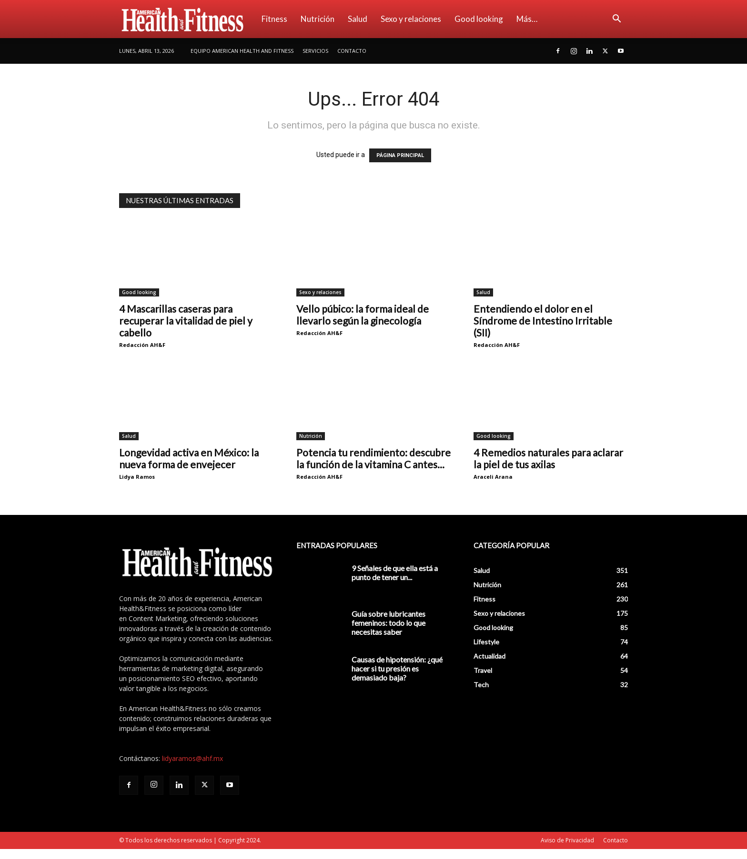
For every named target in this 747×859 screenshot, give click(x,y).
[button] (616, 19)
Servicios (315, 50)
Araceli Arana (493, 476)
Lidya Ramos (137, 476)
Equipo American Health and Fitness (242, 50)
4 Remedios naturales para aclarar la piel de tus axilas (548, 458)
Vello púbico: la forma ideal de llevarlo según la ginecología (362, 314)
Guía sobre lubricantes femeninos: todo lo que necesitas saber (388, 622)
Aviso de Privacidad (567, 840)
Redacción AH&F (142, 344)
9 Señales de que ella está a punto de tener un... (395, 572)
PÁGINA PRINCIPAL (400, 155)
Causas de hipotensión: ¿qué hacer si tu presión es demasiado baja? (397, 668)
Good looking (478, 19)
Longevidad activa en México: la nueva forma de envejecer (189, 458)
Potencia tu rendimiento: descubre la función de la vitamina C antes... (373, 458)
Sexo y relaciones (411, 19)
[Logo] (187, 19)
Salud (357, 19)
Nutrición (317, 19)
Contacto (351, 50)
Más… (526, 19)
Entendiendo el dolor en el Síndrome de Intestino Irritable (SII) (543, 320)
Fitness (274, 19)
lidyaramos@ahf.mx (192, 758)
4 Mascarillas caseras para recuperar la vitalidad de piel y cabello (185, 320)
